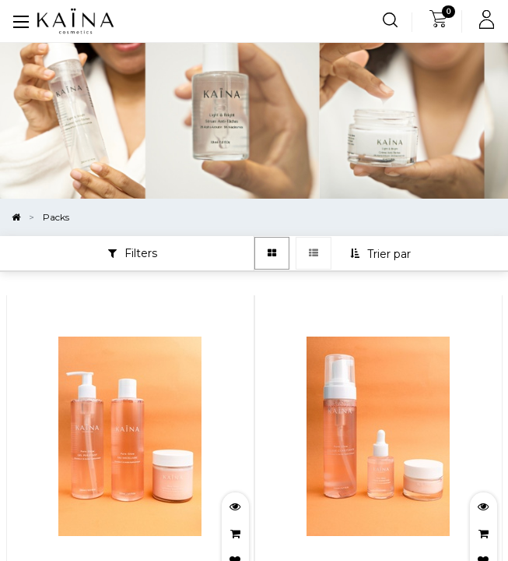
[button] (382, 254)
